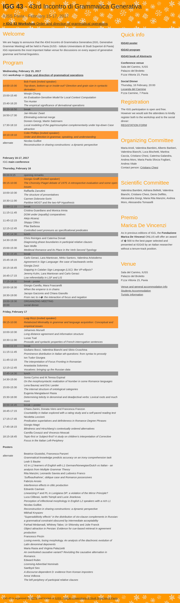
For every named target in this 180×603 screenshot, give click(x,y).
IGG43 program (130, 49)
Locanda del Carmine (133, 89)
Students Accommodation (136, 290)
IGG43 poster (129, 43)
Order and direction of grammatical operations (55, 24)
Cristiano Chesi (149, 167)
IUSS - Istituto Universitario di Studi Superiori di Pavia (86, 598)
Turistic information (132, 294)
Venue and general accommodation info (144, 286)
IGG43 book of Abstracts (136, 56)
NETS (34, 598)
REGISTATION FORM (134, 125)
